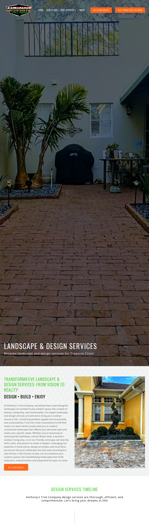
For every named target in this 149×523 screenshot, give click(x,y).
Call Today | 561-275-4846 (130, 10)
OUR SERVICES (67, 10)
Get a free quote (16, 471)
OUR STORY (52, 10)
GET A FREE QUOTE (101, 10)
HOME (40, 10)
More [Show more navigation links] (82, 10)
